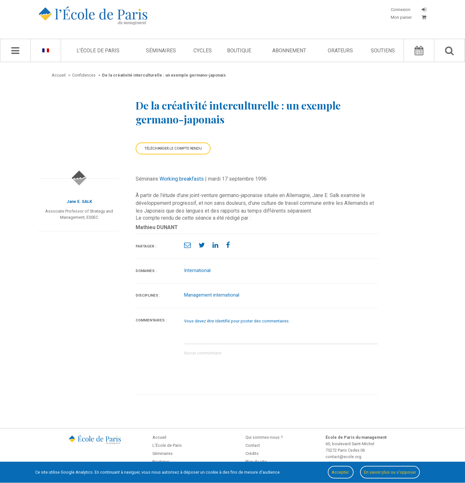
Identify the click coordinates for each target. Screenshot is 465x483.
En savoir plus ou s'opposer (390, 472)
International (197, 270)
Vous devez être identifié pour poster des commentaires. (237, 321)
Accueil (159, 437)
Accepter (341, 472)
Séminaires (161, 50)
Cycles (202, 50)
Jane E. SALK (79, 201)
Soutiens (383, 50)
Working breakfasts (182, 179)
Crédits (252, 453)
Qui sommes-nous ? (264, 437)
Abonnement (289, 50)
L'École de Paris (98, 50)
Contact (252, 445)
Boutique (239, 50)
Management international (211, 295)
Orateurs (340, 50)
